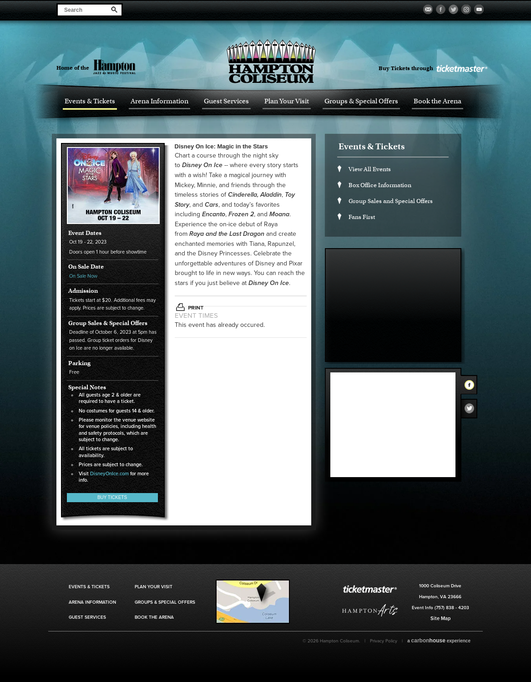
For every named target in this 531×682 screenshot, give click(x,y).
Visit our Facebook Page (440, 9)
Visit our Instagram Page (466, 9)
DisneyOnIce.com (109, 474)
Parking (79, 363)
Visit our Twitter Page (453, 9)
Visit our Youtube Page (479, 9)
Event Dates (84, 233)
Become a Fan (428, 9)
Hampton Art (370, 610)
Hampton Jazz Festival (130, 67)
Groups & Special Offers (361, 101)
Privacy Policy (383, 641)
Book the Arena (437, 101)
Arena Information (159, 101)
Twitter (471, 410)
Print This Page (189, 307)
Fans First (362, 217)
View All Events (370, 169)
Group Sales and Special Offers (391, 201)
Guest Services (226, 101)
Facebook (471, 386)
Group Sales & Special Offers (107, 323)
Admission (83, 291)
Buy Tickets (112, 497)
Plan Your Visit (286, 101)
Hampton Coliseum (271, 61)
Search (114, 9)
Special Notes (87, 387)
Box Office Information (380, 185)
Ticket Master (461, 68)
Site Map (440, 618)
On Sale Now (83, 276)
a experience (438, 640)
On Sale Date (86, 267)
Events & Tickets (90, 101)
